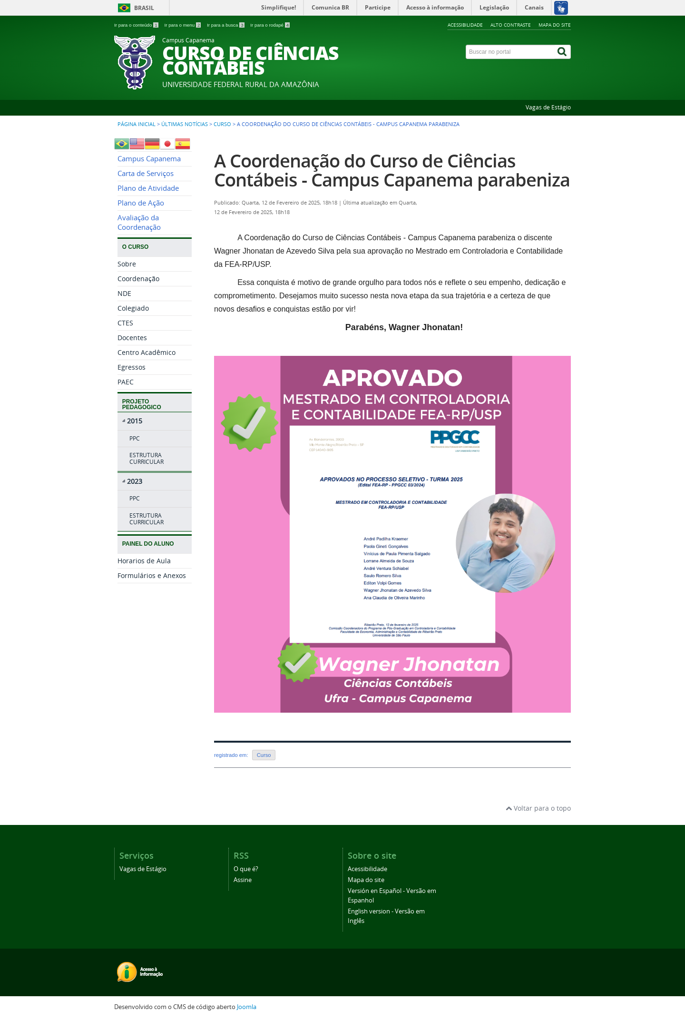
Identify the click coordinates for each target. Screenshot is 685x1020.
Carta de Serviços (145, 173)
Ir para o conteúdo (136, 25)
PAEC (125, 381)
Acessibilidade (465, 24)
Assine (243, 880)
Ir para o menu (183, 25)
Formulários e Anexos (151, 575)
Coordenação (138, 278)
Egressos (131, 367)
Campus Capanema (149, 158)
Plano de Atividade (148, 188)
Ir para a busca (226, 25)
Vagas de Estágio (548, 107)
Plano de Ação (140, 202)
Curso (222, 124)
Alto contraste (510, 24)
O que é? (246, 869)
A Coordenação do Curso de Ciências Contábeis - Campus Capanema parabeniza (392, 170)
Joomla (246, 1007)
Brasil (144, 8)
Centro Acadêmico (146, 352)
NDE (124, 293)
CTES (125, 322)
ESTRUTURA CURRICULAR (146, 458)
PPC (134, 438)
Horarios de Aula (144, 560)
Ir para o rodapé (270, 25)
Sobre (126, 263)
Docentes (132, 337)
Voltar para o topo (538, 808)
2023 (134, 481)
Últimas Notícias (184, 124)
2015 (134, 420)
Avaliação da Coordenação (139, 222)
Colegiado (133, 308)
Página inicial (136, 124)
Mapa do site (554, 24)
